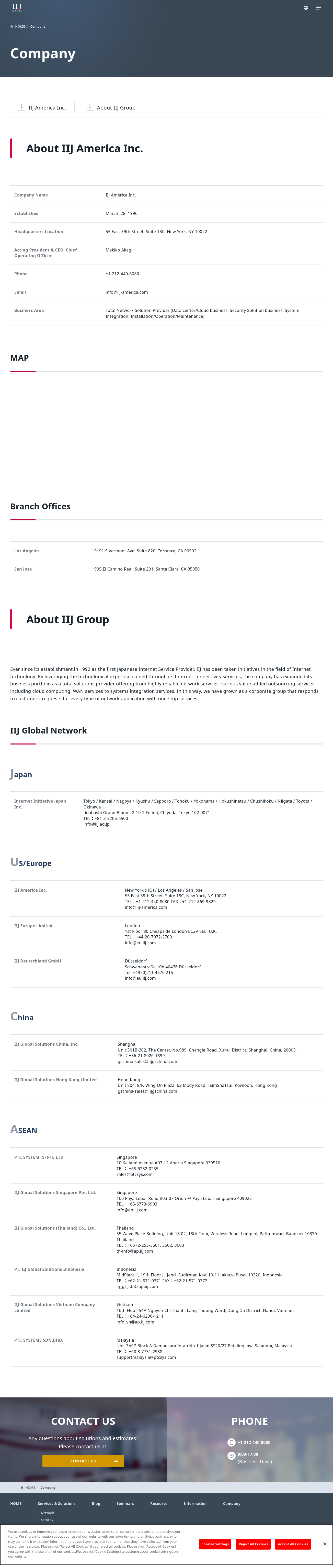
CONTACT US (83, 1460)
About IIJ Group (116, 107)
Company (231, 1503)
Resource (158, 1503)
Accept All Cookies (293, 1544)
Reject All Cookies (253, 1544)
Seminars (125, 1503)
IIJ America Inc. (47, 107)
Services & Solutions (56, 1503)
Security (47, 1520)
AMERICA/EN (306, 8)
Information (195, 1503)
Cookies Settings (215, 1544)
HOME (20, 26)
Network (47, 1513)
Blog (96, 1503)
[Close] (324, 1543)
